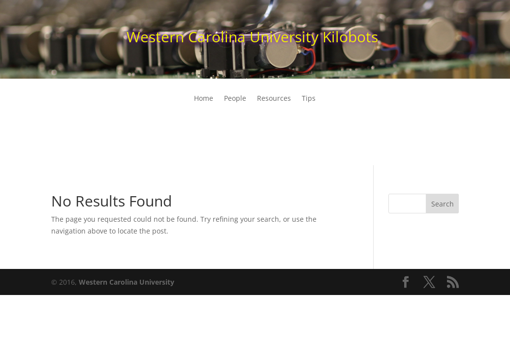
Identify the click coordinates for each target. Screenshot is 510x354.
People (235, 99)
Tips (309, 99)
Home (203, 99)
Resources (274, 99)
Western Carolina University (126, 282)
